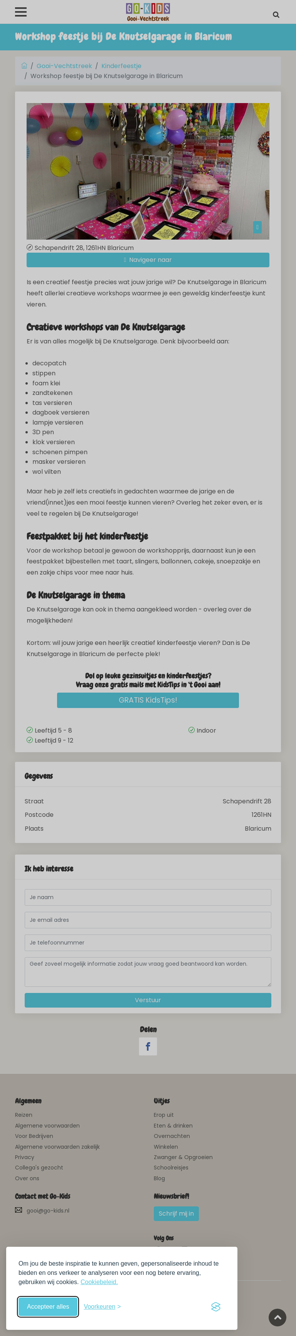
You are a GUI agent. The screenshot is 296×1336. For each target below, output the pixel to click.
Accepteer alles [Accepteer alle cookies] (48, 1306)
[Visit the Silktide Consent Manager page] (216, 1307)
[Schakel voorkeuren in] (102, 1307)
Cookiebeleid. (99, 1282)
